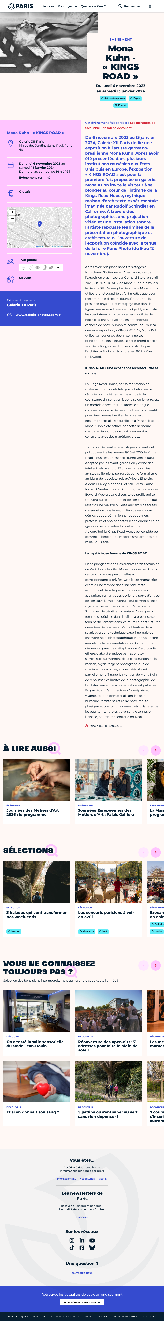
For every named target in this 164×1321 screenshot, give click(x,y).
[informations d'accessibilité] (41, 267)
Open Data (102, 1316)
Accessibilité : (56, 1316)
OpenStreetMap (57, 247)
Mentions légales (18, 1316)
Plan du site (149, 1316)
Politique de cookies (125, 1316)
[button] (40, 224)
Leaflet (39, 247)
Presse (88, 1316)
